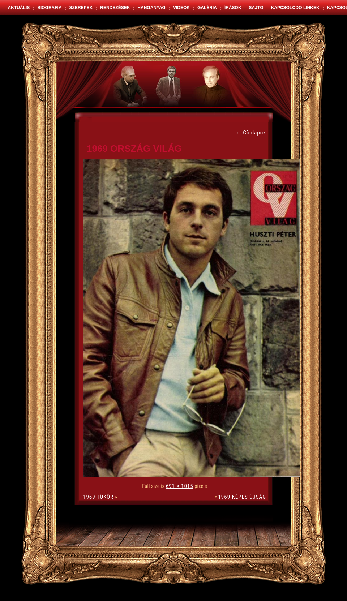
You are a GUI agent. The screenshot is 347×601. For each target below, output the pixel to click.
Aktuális (19, 7)
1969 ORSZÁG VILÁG (134, 148)
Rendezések (115, 7)
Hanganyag (151, 7)
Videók (181, 7)
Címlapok (251, 132)
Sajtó (256, 7)
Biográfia (49, 7)
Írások (232, 7)
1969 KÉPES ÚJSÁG (242, 497)
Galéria (207, 7)
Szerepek (81, 7)
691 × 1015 (179, 486)
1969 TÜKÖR (98, 497)
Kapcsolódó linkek (295, 7)
